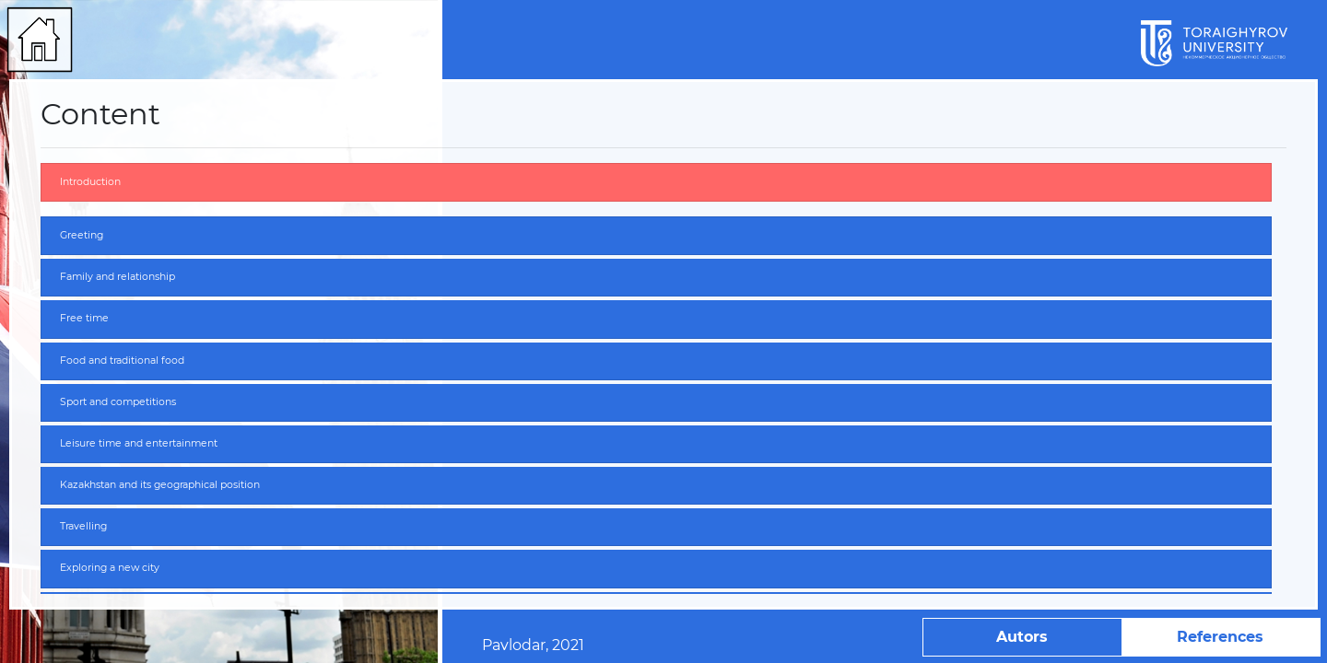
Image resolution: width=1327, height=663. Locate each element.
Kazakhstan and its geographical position (160, 485)
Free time (84, 318)
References (1220, 637)
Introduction (90, 182)
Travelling (83, 526)
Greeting (81, 235)
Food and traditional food (122, 360)
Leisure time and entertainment (138, 443)
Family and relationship (117, 277)
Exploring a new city (109, 568)
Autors (1022, 637)
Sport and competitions (118, 402)
